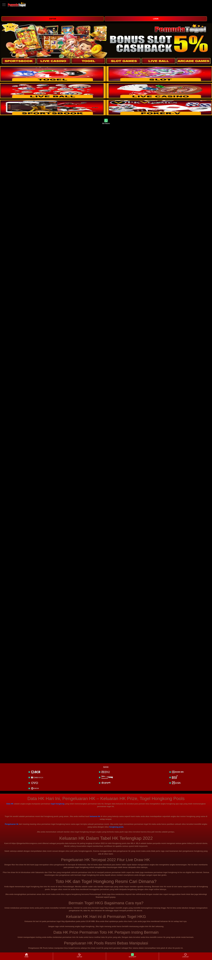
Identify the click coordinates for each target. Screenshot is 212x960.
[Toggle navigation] (4, 4)
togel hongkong (57, 804)
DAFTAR (52, 19)
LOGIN (155, 19)
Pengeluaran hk (12, 824)
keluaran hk (95, 816)
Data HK (9, 804)
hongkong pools (116, 827)
